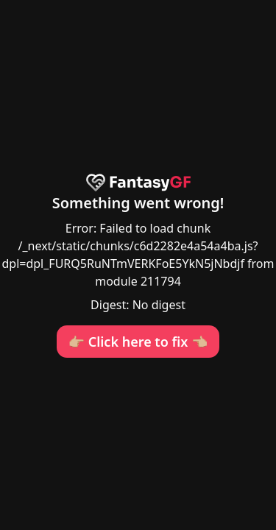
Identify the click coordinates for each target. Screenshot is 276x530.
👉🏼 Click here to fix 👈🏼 (138, 341)
